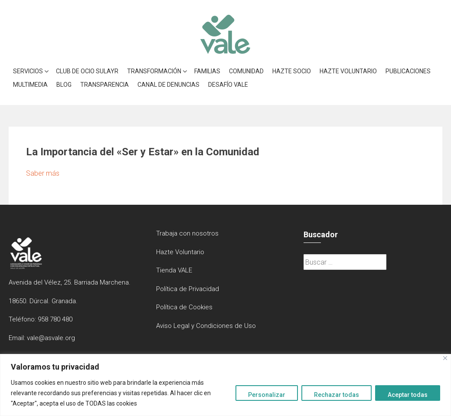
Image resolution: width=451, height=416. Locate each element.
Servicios (28, 71)
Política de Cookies (184, 307)
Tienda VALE (174, 270)
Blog (64, 84)
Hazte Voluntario (348, 71)
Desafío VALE (228, 84)
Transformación (154, 71)
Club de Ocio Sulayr (87, 71)
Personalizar (266, 394)
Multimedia (30, 84)
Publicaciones (408, 71)
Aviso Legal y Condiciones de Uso (206, 326)
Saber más (42, 173)
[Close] (445, 358)
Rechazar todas (336, 394)
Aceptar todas (408, 394)
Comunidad (246, 71)
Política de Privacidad (187, 289)
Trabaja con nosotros (187, 233)
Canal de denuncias (168, 84)
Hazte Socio (291, 71)
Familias (207, 71)
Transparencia (104, 84)
